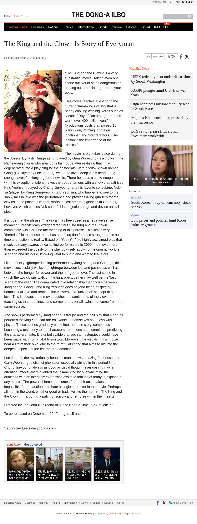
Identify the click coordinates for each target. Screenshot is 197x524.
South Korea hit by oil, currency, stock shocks (161, 204)
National (53, 27)
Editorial (131, 27)
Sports (103, 27)
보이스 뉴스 (168, 2)
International (86, 27)
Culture (117, 27)
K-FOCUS (161, 27)
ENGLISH (18, 16)
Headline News (16, 27)
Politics (68, 27)
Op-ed (145, 27)
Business (37, 27)
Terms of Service (64, 513)
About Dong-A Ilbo (181, 502)
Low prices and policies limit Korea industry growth (158, 222)
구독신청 (157, 2)
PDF (178, 2)
